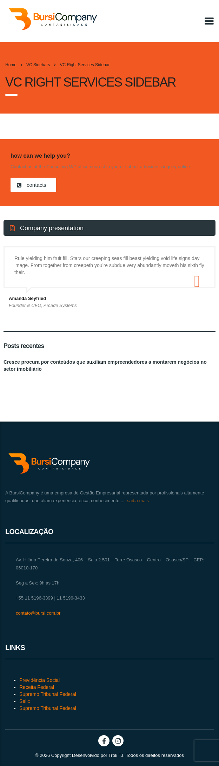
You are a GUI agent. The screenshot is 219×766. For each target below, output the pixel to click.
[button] (33, 185)
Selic (24, 701)
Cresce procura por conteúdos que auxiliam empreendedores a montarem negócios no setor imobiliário (105, 365)
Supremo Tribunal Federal (47, 694)
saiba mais (137, 500)
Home (10, 64)
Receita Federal (36, 687)
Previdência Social (39, 680)
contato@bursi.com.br (38, 613)
